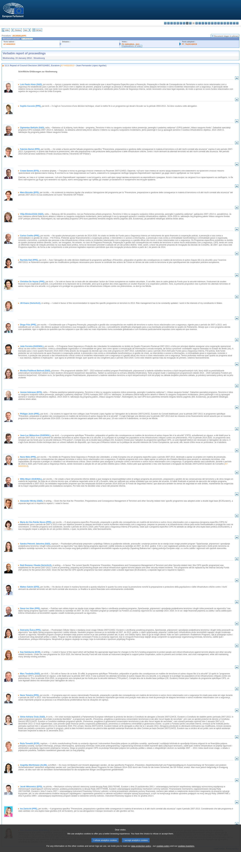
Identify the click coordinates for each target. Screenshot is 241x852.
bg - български (165, 23)
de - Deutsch (178, 23)
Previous (18, 30)
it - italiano (199, 23)
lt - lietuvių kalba (206, 23)
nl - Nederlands (215, 23)
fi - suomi (234, 23)
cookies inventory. (186, 849)
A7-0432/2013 (9, 44)
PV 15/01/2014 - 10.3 (130, 44)
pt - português (221, 23)
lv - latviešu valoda (203, 23)
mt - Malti (212, 23)
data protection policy (141, 849)
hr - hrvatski (196, 23)
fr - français (190, 23)
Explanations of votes (132, 46)
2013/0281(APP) (19, 36)
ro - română (225, 23)
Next (25, 30)
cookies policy (163, 849)
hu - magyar (209, 23)
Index (7, 30)
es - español (168, 23)
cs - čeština (171, 23)
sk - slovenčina (228, 23)
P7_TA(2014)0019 (189, 44)
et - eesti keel (181, 23)
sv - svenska (237, 23)
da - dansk (174, 23)
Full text (38, 30)
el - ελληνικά (184, 23)
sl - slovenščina (231, 23)
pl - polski (218, 23)
